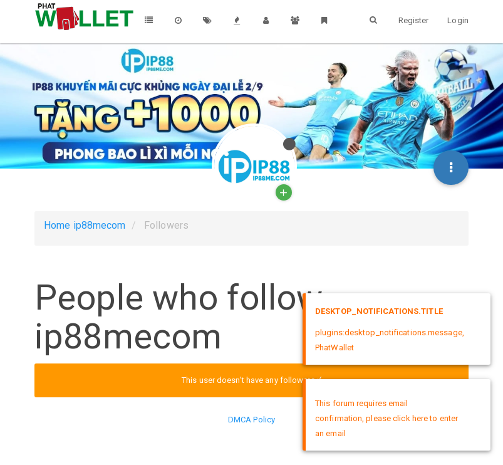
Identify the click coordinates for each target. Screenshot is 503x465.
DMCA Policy (251, 419)
